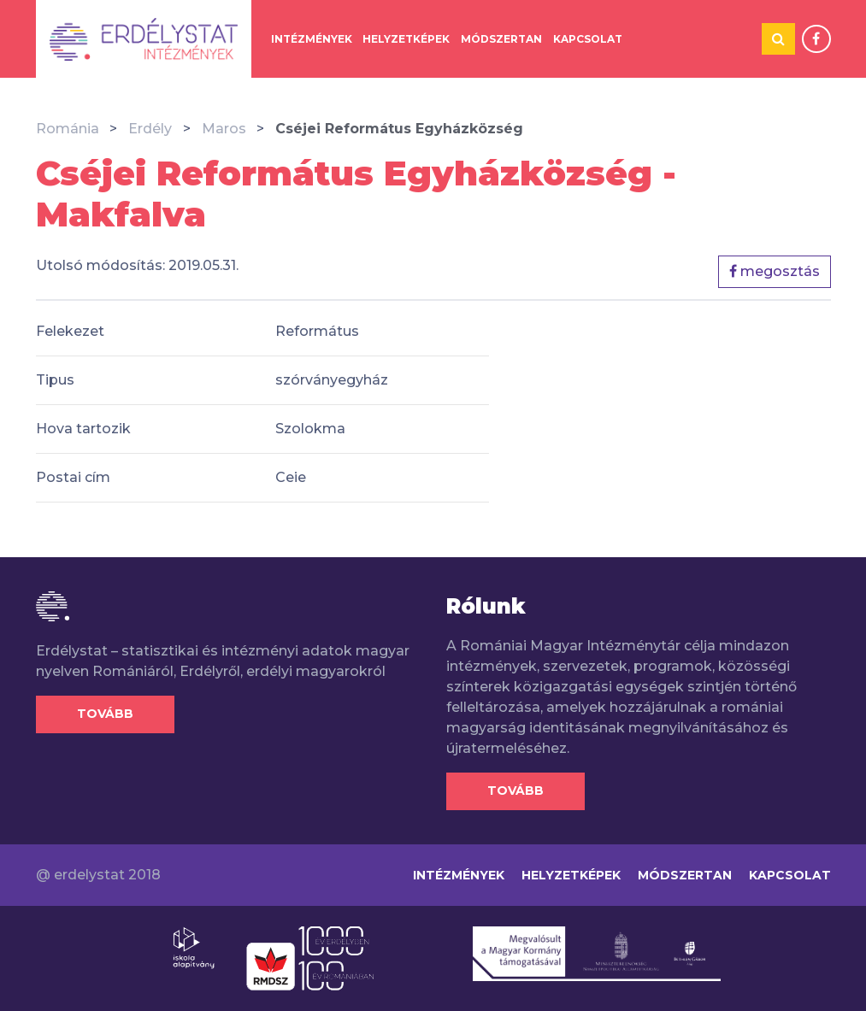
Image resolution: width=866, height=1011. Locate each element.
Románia (67, 128)
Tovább (105, 713)
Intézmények (311, 38)
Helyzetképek (406, 38)
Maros (224, 128)
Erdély (150, 128)
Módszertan (501, 38)
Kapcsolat (587, 38)
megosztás (774, 271)
